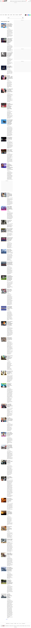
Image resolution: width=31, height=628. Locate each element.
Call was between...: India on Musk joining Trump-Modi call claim (10, 77)
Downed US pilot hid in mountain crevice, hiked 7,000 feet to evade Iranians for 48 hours (10, 122)
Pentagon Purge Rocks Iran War (9, 539)
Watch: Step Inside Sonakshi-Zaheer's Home (10, 554)
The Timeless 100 (23, 623)
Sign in (30, 0)
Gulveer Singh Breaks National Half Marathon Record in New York (9, 25)
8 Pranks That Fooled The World (9, 221)
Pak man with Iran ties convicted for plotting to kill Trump (9, 528)
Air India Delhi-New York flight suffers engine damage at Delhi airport (9, 447)
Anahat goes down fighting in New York (9, 67)
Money (17, 623)
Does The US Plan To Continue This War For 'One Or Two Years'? (10, 500)
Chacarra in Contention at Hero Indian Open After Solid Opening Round (10, 582)
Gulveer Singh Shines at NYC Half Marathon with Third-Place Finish (9, 208)
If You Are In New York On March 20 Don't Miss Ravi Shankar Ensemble (10, 54)
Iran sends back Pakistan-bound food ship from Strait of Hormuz (10, 263)
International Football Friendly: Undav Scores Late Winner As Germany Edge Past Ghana (10, 278)
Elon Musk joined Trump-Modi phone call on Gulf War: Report (10, 90)
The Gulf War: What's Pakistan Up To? (9, 477)
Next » (7, 619)
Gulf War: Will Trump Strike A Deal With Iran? (9, 338)
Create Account (29, 1)
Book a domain (12, 623)
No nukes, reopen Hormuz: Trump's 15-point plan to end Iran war (10, 419)
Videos (20, 623)
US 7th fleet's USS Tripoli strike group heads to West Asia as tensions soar (10, 569)
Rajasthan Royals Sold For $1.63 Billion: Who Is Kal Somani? (10, 239)
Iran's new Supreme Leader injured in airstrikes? (10, 461)
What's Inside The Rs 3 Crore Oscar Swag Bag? (9, 290)
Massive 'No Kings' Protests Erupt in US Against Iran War (10, 251)
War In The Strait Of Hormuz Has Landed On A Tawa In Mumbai (10, 230)
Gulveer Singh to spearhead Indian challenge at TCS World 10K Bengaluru (10, 323)
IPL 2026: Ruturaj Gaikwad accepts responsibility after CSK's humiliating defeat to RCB (10, 106)
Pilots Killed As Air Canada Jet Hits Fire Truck (9, 138)
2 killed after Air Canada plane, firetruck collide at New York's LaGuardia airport (9, 40)
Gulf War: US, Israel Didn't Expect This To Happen (9, 385)
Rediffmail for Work (8, 623)
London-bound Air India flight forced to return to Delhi (9, 308)
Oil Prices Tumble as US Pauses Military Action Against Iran (9, 513)
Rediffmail (15, 623)
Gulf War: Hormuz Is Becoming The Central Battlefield (9, 596)
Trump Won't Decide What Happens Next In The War (10, 405)
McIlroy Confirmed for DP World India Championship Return (9, 195)
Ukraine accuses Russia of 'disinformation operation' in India (10, 357)
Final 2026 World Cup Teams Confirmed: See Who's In (10, 372)
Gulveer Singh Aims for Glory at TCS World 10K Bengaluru (10, 434)
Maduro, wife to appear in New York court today (10, 150)
